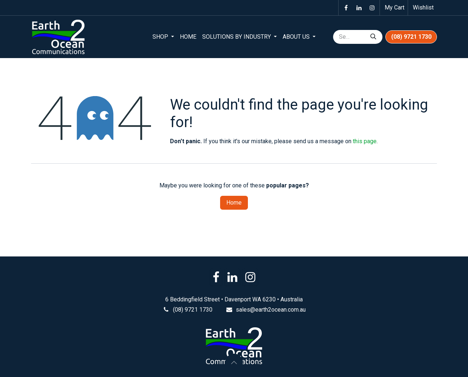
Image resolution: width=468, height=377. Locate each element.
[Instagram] (372, 8)
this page (365, 141)
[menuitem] (163, 37)
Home (234, 202)
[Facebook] (346, 8)
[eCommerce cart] (394, 7)
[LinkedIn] (359, 8)
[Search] (373, 37)
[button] (234, 362)
